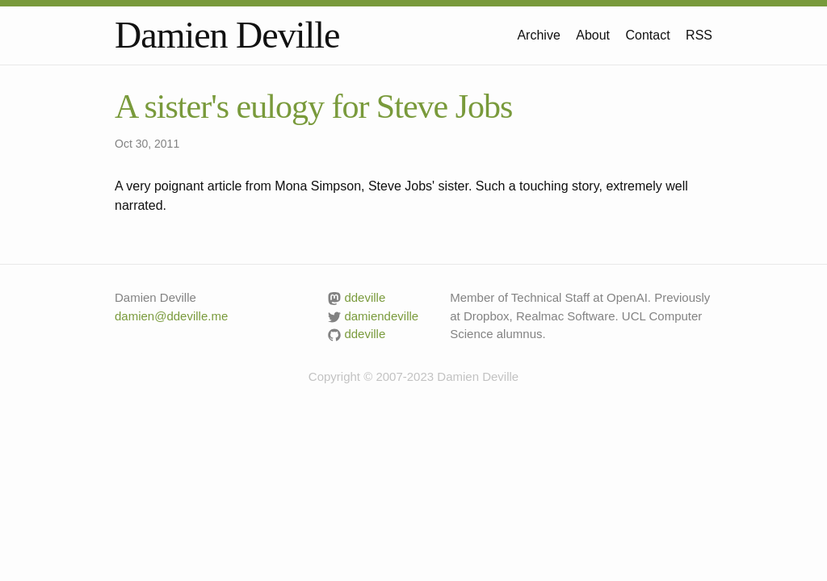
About (593, 35)
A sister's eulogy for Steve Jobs (313, 106)
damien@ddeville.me (171, 316)
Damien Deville (227, 35)
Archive (538, 35)
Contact (648, 35)
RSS (699, 35)
